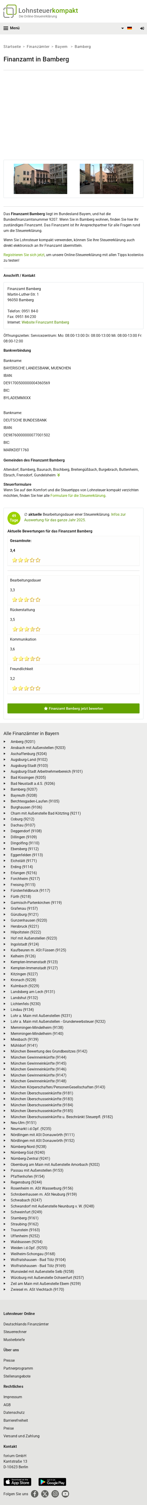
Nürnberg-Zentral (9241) (30, 1158)
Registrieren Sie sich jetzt (23, 255)
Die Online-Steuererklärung (38, 16)
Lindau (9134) (22, 1009)
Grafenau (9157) (24, 908)
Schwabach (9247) (26, 1200)
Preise (8, 1428)
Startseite (12, 46)
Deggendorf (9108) (26, 831)
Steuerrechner (15, 1332)
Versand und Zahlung (21, 1436)
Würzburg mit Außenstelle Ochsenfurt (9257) (47, 1277)
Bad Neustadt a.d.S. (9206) (33, 783)
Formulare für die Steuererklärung (77, 495)
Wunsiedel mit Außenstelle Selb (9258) (42, 1271)
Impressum (12, 1397)
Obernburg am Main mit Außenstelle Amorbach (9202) (55, 1164)
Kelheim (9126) (23, 956)
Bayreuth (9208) (24, 795)
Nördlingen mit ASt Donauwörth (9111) (43, 1135)
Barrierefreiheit (15, 1420)
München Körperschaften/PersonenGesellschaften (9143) (58, 1087)
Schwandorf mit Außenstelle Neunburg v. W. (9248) (52, 1206)
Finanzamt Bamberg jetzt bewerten (73, 708)
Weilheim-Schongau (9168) (33, 1254)
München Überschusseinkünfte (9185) (42, 1111)
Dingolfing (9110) (25, 843)
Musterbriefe (14, 1340)
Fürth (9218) (21, 896)
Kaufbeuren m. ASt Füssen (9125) (38, 950)
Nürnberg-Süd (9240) (28, 1152)
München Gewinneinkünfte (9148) (39, 1081)
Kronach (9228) (23, 980)
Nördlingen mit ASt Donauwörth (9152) (43, 1140)
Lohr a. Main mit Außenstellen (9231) (41, 1015)
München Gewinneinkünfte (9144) (39, 1057)
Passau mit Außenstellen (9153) (37, 1170)
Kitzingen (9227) (24, 974)
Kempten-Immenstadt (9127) (34, 968)
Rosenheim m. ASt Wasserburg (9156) (42, 1188)
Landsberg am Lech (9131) (33, 992)
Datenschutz (14, 1412)
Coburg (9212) (22, 819)
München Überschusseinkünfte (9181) (42, 1093)
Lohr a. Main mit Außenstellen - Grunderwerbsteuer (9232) (58, 1021)
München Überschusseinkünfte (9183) (42, 1099)
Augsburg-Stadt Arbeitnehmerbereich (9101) (47, 771)
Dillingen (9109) (24, 837)
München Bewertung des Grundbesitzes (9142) (49, 1051)
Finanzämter (38, 46)
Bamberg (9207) (24, 789)
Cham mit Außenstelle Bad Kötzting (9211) (46, 813)
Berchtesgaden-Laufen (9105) (35, 801)
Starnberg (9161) (25, 1218)
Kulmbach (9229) (25, 986)
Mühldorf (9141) (24, 1045)
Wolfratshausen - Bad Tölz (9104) (38, 1260)
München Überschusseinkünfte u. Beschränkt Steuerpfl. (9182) (62, 1117)
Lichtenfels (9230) (26, 1004)
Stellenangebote (16, 1376)
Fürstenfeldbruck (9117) (30, 890)
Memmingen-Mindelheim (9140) (37, 1033)
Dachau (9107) (23, 825)
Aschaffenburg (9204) (29, 754)
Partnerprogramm (18, 1368)
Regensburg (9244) (26, 1182)
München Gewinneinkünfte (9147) (39, 1075)
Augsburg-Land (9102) (29, 759)
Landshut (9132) (24, 998)
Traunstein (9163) (25, 1230)
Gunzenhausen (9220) (29, 920)
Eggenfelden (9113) (27, 855)
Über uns (11, 1350)
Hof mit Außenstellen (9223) (34, 938)
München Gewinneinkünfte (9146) (39, 1069)
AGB (7, 1405)
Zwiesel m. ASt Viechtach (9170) (37, 1289)
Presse (9, 1360)
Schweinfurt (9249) (26, 1212)
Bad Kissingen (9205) (28, 777)
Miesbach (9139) (25, 1039)
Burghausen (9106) (26, 807)
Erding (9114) (22, 867)
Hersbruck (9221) (25, 926)
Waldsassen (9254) (27, 1242)
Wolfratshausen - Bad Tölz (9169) (38, 1266)
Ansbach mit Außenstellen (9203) (38, 748)
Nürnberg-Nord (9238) (29, 1146)
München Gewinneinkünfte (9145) (39, 1063)
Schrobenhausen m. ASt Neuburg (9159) (44, 1194)
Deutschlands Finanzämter (26, 1324)
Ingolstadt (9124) (25, 944)
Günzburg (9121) (25, 914)
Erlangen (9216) (24, 873)
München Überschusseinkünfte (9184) (42, 1105)
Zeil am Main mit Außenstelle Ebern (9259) (46, 1283)
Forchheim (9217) (25, 878)
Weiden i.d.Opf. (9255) (29, 1248)
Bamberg (83, 46)
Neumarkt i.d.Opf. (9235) (31, 1129)
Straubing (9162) (25, 1224)
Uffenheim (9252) (25, 1236)
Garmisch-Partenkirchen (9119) (36, 902)
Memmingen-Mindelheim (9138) (37, 1027)
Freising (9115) (23, 885)
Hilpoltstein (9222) (26, 932)
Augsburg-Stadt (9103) (29, 765)
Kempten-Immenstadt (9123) (34, 962)
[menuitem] (126, 28)
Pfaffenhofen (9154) (28, 1176)
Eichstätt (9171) (24, 861)
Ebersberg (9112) (25, 849)
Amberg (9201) (23, 741)
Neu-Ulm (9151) (24, 1122)
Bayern (62, 46)
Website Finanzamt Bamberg (45, 322)
